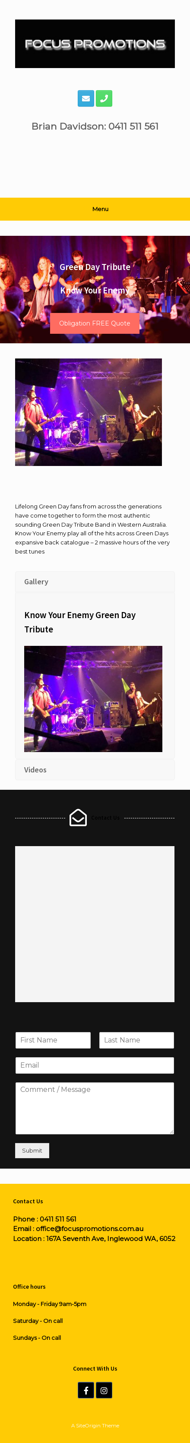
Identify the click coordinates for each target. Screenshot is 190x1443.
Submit (32, 1150)
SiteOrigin (88, 1426)
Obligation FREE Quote (94, 323)
